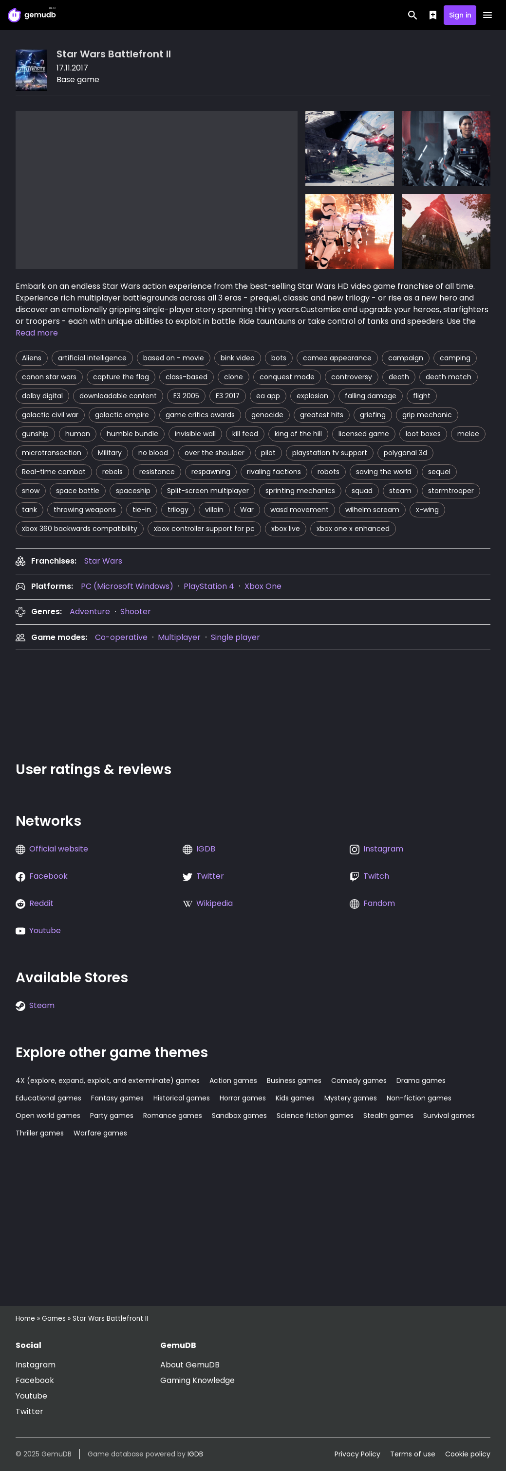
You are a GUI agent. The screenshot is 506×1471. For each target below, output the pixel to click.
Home (25, 1318)
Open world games (48, 1115)
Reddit (41, 903)
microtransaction (51, 453)
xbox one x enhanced (353, 528)
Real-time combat (54, 472)
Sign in (460, 15)
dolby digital (42, 396)
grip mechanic (427, 415)
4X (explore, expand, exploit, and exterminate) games (108, 1080)
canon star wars (49, 377)
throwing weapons (85, 509)
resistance (157, 472)
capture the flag (121, 377)
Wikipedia (214, 903)
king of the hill (298, 434)
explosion (312, 396)
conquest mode (287, 377)
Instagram (383, 848)
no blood (153, 453)
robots (328, 472)
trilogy (178, 509)
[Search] (412, 15)
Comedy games (359, 1080)
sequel (439, 472)
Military (110, 453)
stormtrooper (451, 491)
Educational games (48, 1098)
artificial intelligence (92, 358)
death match (448, 377)
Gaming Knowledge (197, 1380)
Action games (233, 1080)
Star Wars (103, 561)
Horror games (243, 1098)
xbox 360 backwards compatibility (79, 528)
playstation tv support (329, 453)
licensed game (363, 434)
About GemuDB (190, 1364)
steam (400, 491)
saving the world (384, 472)
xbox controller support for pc (204, 528)
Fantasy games (117, 1098)
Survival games (449, 1115)
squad (362, 491)
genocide (267, 415)
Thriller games (40, 1133)
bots (278, 358)
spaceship (133, 491)
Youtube (45, 930)
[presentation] (103, 561)
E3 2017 (228, 396)
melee (468, 434)
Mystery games (350, 1098)
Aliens (31, 358)
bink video (238, 358)
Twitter (210, 876)
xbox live (285, 528)
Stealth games (388, 1115)
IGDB (205, 848)
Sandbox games (239, 1115)
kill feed (245, 434)
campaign (405, 358)
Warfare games (100, 1133)
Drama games (421, 1080)
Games (54, 1318)
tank (29, 509)
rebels (112, 472)
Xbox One (262, 586)
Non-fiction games (419, 1098)
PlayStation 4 (209, 586)
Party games (111, 1115)
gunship (35, 434)
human (77, 434)
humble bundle (132, 434)
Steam (42, 1005)
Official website (58, 848)
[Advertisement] (193, 703)
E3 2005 (186, 396)
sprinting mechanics (300, 491)
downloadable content (118, 396)
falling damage (370, 396)
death (399, 377)
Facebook (48, 876)
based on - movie (173, 358)
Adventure (90, 611)
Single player (235, 637)
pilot (268, 453)
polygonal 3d (405, 453)
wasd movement (299, 509)
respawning (210, 472)
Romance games (172, 1115)
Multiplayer (179, 637)
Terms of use (412, 1454)
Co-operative (121, 637)
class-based (186, 377)
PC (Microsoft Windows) (127, 586)
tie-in (141, 509)
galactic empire (122, 415)
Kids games (295, 1098)
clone (233, 377)
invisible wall (195, 434)
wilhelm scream (372, 509)
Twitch (376, 876)
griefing (373, 415)
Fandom (379, 903)
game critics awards (200, 415)
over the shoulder (214, 453)
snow (30, 491)
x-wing (427, 509)
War (247, 509)
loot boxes (423, 434)
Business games (294, 1080)
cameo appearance (337, 358)
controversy (351, 377)
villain (214, 509)
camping (455, 358)
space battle (77, 491)
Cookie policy (467, 1454)
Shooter (135, 611)
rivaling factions (274, 472)
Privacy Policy (357, 1454)
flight (422, 396)
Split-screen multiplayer (208, 491)
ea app (268, 396)
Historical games (181, 1098)
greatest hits (321, 415)
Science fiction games (315, 1115)
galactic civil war (50, 415)
